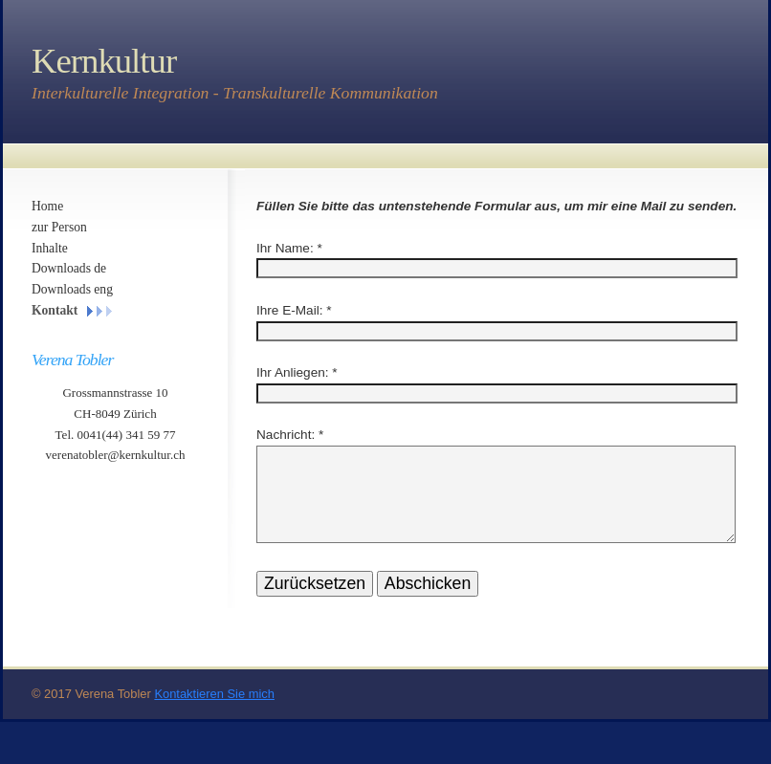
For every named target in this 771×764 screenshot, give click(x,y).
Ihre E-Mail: (289, 310)
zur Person (59, 227)
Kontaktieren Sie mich (214, 716)
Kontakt (54, 310)
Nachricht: (285, 434)
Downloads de (69, 268)
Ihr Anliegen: (292, 372)
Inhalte (50, 248)
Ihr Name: (285, 248)
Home (47, 206)
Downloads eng (72, 289)
